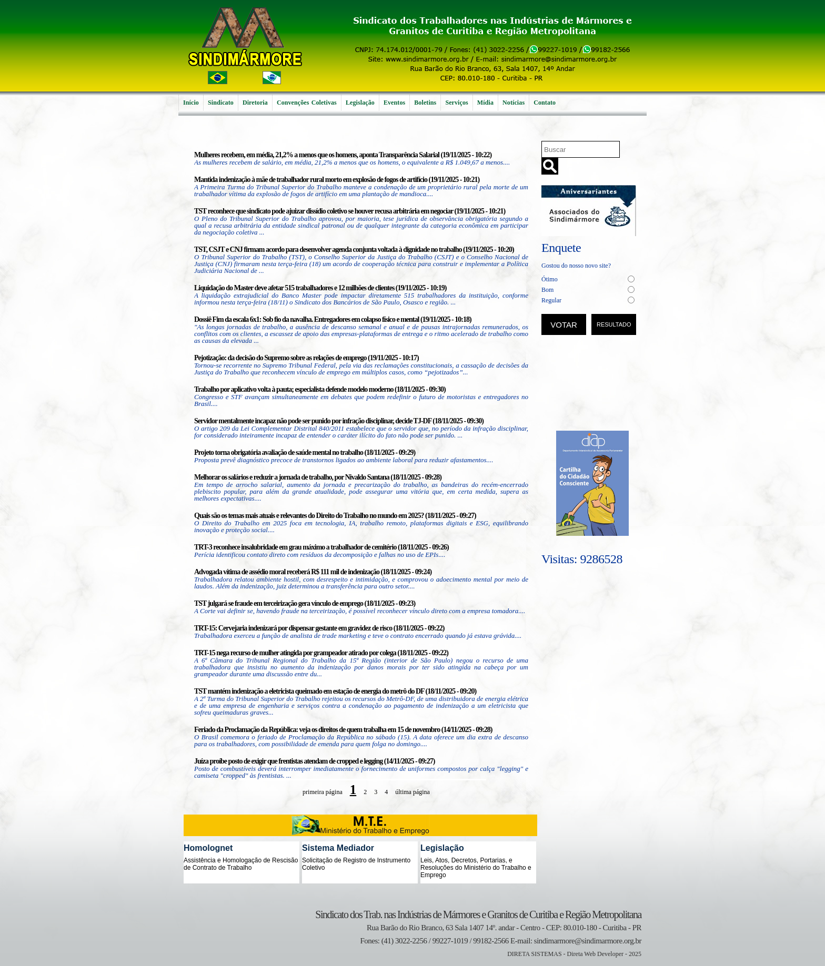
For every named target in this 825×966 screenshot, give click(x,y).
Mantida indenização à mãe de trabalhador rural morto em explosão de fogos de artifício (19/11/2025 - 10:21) (336, 180)
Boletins (425, 102)
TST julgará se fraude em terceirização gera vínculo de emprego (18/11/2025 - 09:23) (304, 603)
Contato (545, 102)
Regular (551, 300)
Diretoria (255, 102)
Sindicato (221, 102)
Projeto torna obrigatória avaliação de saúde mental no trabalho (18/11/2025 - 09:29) (304, 452)
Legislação (360, 102)
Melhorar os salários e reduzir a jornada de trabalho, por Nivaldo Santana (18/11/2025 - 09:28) (317, 477)
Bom (547, 289)
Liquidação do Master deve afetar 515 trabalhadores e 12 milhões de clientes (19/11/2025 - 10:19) (320, 288)
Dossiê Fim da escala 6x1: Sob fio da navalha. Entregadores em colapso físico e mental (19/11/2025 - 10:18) (332, 319)
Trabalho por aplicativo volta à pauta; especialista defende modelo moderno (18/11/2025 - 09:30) (320, 389)
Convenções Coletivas (307, 102)
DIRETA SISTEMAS (534, 954)
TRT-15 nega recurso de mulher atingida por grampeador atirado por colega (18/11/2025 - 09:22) (321, 653)
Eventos (394, 102)
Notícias (513, 102)
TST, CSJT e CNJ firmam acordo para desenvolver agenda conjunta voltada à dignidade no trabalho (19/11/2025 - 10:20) (354, 249)
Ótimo (549, 279)
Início (191, 102)
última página (412, 792)
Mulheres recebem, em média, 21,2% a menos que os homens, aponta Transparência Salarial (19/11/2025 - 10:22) (342, 155)
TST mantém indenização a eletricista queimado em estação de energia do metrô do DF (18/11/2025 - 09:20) (335, 691)
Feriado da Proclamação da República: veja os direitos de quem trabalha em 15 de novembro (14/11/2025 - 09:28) (343, 730)
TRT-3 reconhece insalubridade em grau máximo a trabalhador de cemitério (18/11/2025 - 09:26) (321, 547)
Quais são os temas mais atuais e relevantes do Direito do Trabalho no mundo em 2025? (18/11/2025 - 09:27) (335, 516)
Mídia (485, 102)
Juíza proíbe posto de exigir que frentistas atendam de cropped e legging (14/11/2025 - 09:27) (314, 761)
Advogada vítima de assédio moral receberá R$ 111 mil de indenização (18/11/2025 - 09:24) (312, 572)
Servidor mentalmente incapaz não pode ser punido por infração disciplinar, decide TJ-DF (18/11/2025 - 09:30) (339, 421)
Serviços (456, 102)
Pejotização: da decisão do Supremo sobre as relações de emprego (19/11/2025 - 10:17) (306, 358)
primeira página (323, 792)
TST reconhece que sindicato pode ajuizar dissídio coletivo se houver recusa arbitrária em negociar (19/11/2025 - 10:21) (349, 211)
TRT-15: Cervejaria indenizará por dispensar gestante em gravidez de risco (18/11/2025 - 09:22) (319, 628)
